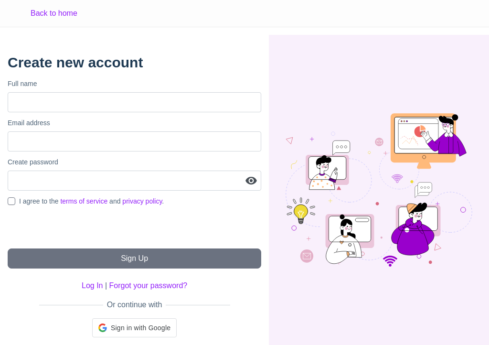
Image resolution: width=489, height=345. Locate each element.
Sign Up (134, 258)
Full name (22, 83)
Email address (29, 123)
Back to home (54, 13)
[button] (134, 327)
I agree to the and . (91, 201)
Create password (33, 162)
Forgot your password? (148, 285)
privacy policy (142, 201)
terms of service (83, 201)
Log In (92, 285)
